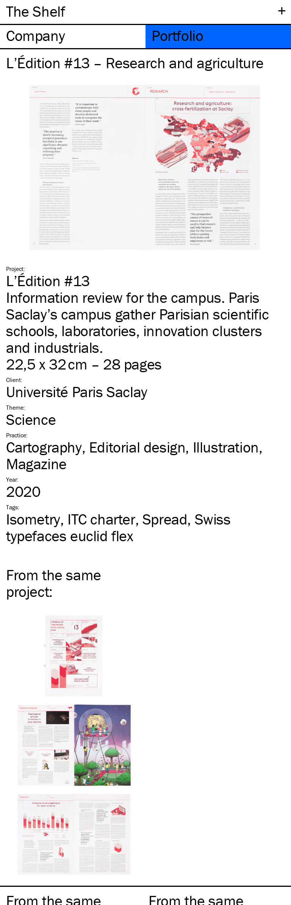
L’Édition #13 (48, 280)
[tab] (73, 36)
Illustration (226, 447)
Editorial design (137, 447)
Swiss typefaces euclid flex (118, 527)
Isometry (33, 519)
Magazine (36, 463)
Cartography (44, 447)
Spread (165, 519)
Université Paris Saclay (76, 391)
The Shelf (35, 11)
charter (101, 519)
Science (31, 419)
